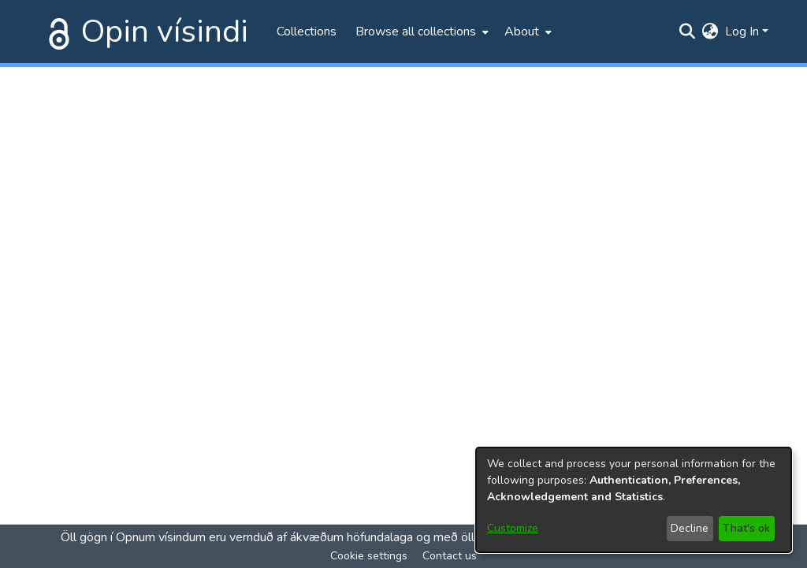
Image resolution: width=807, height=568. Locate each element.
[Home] (56, 31)
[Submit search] (687, 31)
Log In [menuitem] (742, 31)
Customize (512, 528)
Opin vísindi (164, 31)
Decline (689, 528)
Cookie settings (368, 555)
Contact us (449, 555)
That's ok (746, 528)
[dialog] (633, 499)
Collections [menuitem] (307, 31)
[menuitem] (420, 31)
